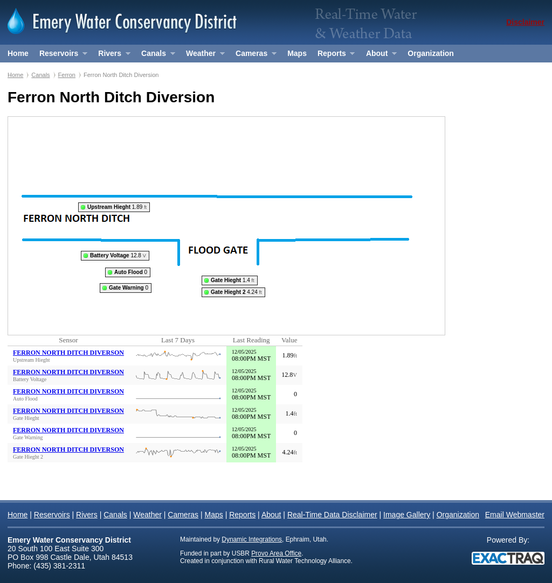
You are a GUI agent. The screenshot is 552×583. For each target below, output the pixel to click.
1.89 (117, 207)
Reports (333, 55)
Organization (431, 53)
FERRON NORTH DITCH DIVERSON (68, 352)
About (379, 55)
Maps (297, 53)
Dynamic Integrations (252, 539)
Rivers (111, 55)
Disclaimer (525, 22)
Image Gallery (406, 514)
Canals (155, 55)
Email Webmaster (514, 514)
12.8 (118, 255)
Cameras (253, 55)
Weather (202, 55)
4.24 (236, 292)
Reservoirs (60, 55)
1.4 (232, 280)
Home (18, 53)
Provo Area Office (276, 553)
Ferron (66, 75)
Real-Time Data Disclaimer (332, 514)
